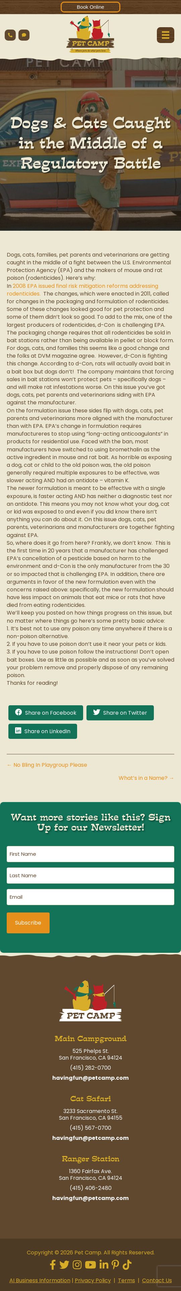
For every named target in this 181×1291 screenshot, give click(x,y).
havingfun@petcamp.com (90, 1078)
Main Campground (91, 1038)
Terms (126, 1280)
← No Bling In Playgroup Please (47, 765)
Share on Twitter (125, 713)
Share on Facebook (50, 713)
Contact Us (157, 1280)
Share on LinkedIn (47, 731)
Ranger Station (90, 1158)
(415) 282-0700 (90, 1068)
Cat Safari (90, 1098)
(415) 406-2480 (91, 1188)
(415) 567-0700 (90, 1128)
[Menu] (165, 35)
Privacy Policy (93, 1280)
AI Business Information (39, 1280)
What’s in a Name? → (146, 778)
